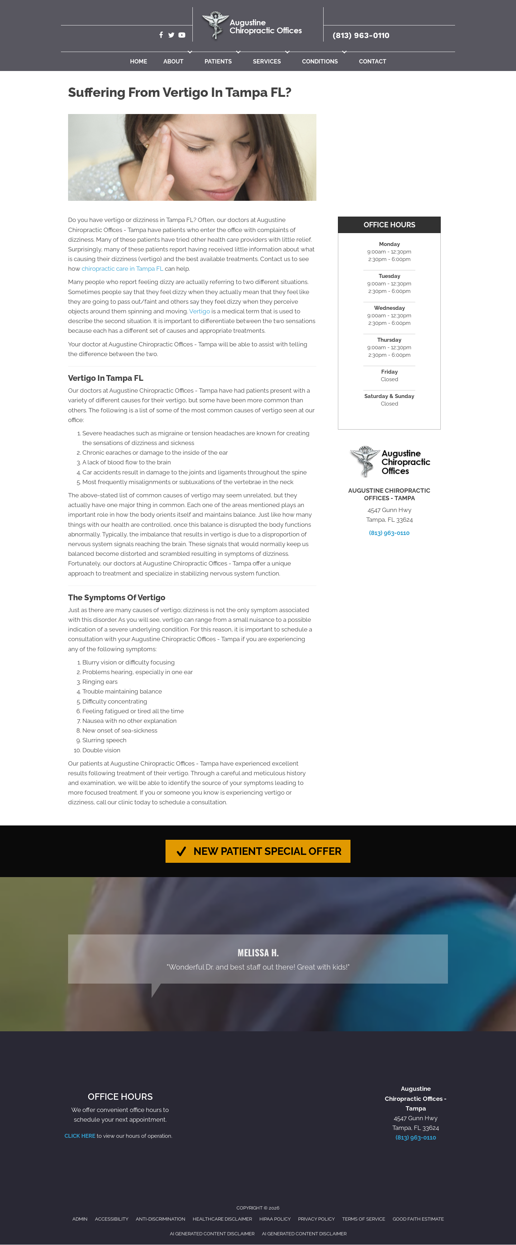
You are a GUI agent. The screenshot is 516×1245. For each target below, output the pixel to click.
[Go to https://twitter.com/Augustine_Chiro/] (171, 36)
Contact (372, 61)
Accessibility (111, 1219)
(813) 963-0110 (361, 35)
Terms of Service (363, 1219)
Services (267, 61)
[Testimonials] (258, 959)
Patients (218, 61)
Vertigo (199, 311)
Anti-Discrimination (160, 1219)
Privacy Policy (316, 1219)
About (173, 61)
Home (138, 61)
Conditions (320, 61)
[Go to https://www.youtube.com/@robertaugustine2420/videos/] (181, 36)
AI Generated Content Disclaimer (212, 1233)
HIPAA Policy (275, 1219)
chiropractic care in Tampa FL (122, 268)
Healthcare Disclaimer (222, 1219)
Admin (79, 1219)
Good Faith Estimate (418, 1219)
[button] (189, 52)
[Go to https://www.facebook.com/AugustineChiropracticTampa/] (161, 36)
